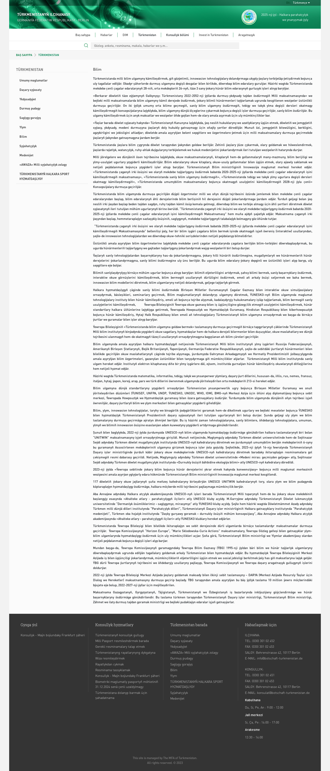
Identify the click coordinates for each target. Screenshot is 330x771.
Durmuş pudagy (29, 108)
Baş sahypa (82, 35)
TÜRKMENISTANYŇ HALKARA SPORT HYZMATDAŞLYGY (44, 176)
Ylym (22, 127)
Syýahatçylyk (28, 146)
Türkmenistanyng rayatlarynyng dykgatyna (125, 652)
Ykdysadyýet (27, 99)
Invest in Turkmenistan (213, 35)
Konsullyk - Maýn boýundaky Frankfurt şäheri (53, 635)
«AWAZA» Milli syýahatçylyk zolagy (43, 164)
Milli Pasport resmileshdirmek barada (122, 641)
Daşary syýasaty (30, 90)
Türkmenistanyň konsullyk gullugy (119, 635)
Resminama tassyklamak (112, 670)
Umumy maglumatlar (33, 80)
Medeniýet (26, 155)
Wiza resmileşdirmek (110, 658)
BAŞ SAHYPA (24, 55)
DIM (125, 35)
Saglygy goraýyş (30, 118)
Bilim (23, 136)
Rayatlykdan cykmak (109, 664)
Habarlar (106, 35)
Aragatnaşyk (246, 35)
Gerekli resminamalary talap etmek (120, 646)
